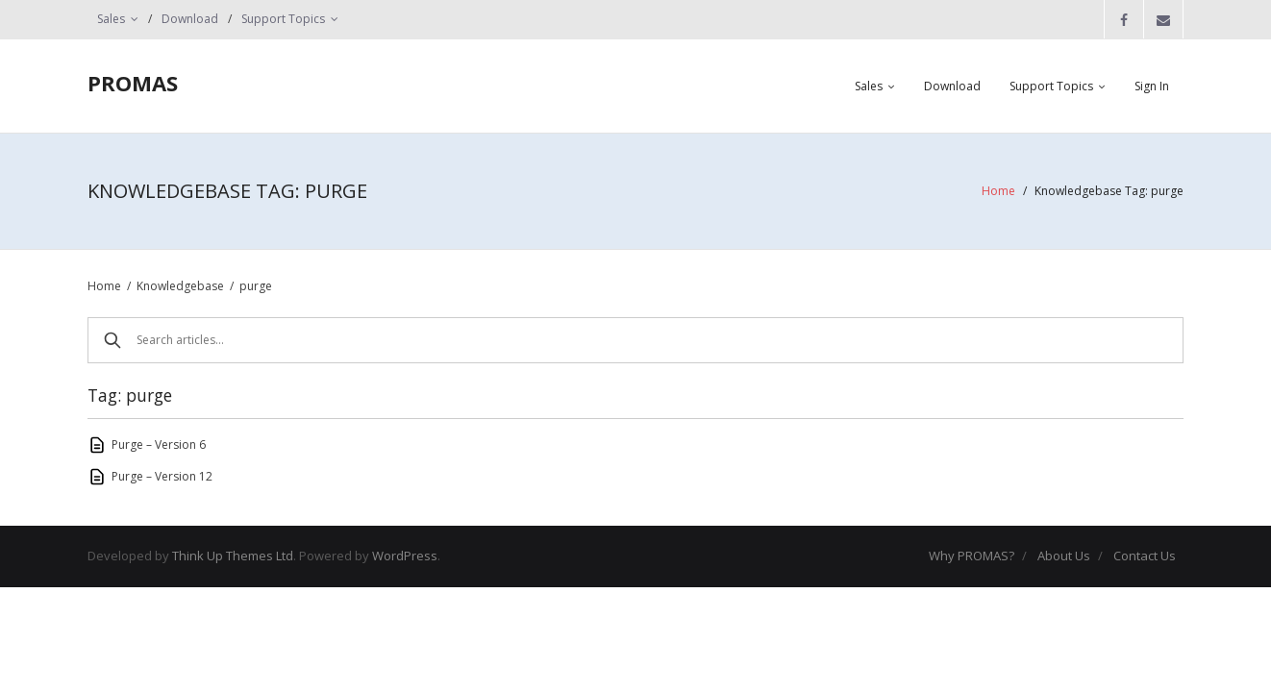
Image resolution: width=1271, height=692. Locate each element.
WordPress (404, 555)
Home (998, 191)
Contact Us (1144, 555)
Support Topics (283, 19)
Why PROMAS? (971, 555)
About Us (1063, 555)
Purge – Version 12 (162, 476)
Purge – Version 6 (159, 444)
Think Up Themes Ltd (232, 555)
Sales (111, 19)
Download (190, 19)
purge (255, 286)
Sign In (1151, 86)
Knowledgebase (180, 286)
